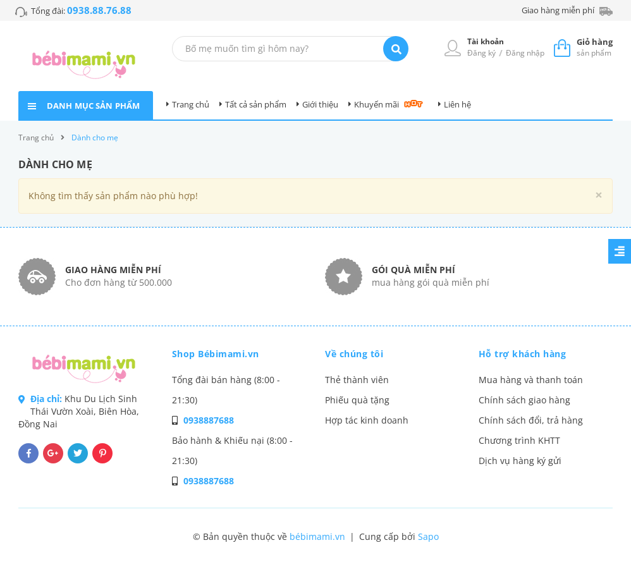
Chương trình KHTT (519, 440)
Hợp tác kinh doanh (366, 420)
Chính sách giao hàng (524, 400)
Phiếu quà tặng (357, 400)
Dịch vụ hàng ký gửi (520, 461)
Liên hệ (457, 104)
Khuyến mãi (376, 104)
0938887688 (208, 420)
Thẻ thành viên (357, 380)
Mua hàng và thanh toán (531, 380)
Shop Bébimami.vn (215, 354)
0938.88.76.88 (99, 10)
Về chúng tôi (354, 354)
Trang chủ (190, 104)
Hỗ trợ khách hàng (523, 354)
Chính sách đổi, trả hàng (531, 420)
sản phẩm (595, 47)
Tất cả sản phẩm (255, 104)
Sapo (428, 536)
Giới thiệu (320, 104)
